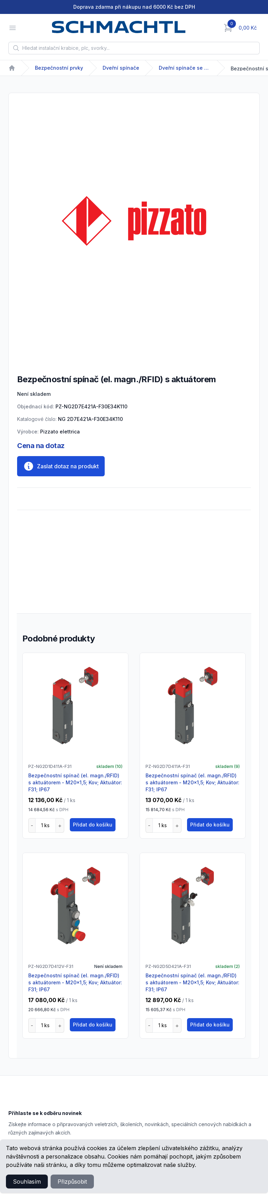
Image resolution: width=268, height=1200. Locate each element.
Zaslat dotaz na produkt (61, 466)
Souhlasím (27, 1181)
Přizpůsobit (72, 1181)
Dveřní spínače (121, 68)
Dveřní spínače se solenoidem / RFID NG (185, 68)
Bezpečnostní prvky (59, 68)
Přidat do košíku (92, 825)
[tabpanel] (134, 221)
